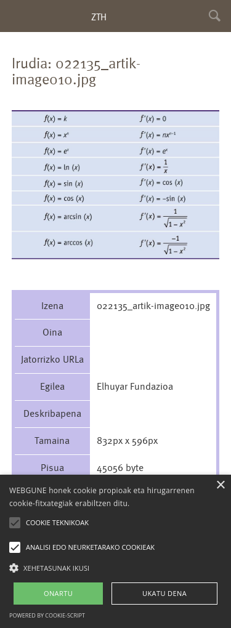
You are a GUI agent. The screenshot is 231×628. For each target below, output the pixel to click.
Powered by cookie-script (47, 615)
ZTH (99, 17)
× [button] (220, 485)
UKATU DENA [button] (164, 593)
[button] (115, 567)
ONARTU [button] (58, 593)
